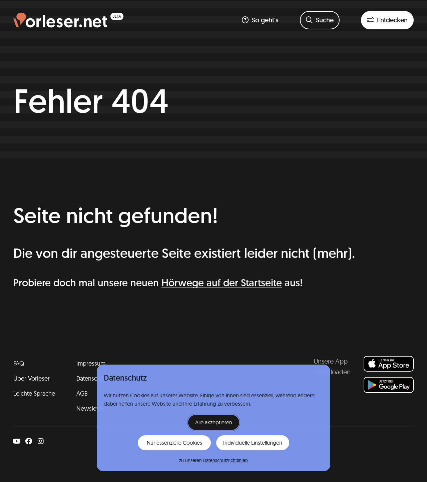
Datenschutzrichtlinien (225, 460)
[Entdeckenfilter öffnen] (387, 20)
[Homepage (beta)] (68, 20)
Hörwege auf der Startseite (221, 282)
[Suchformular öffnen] (320, 20)
